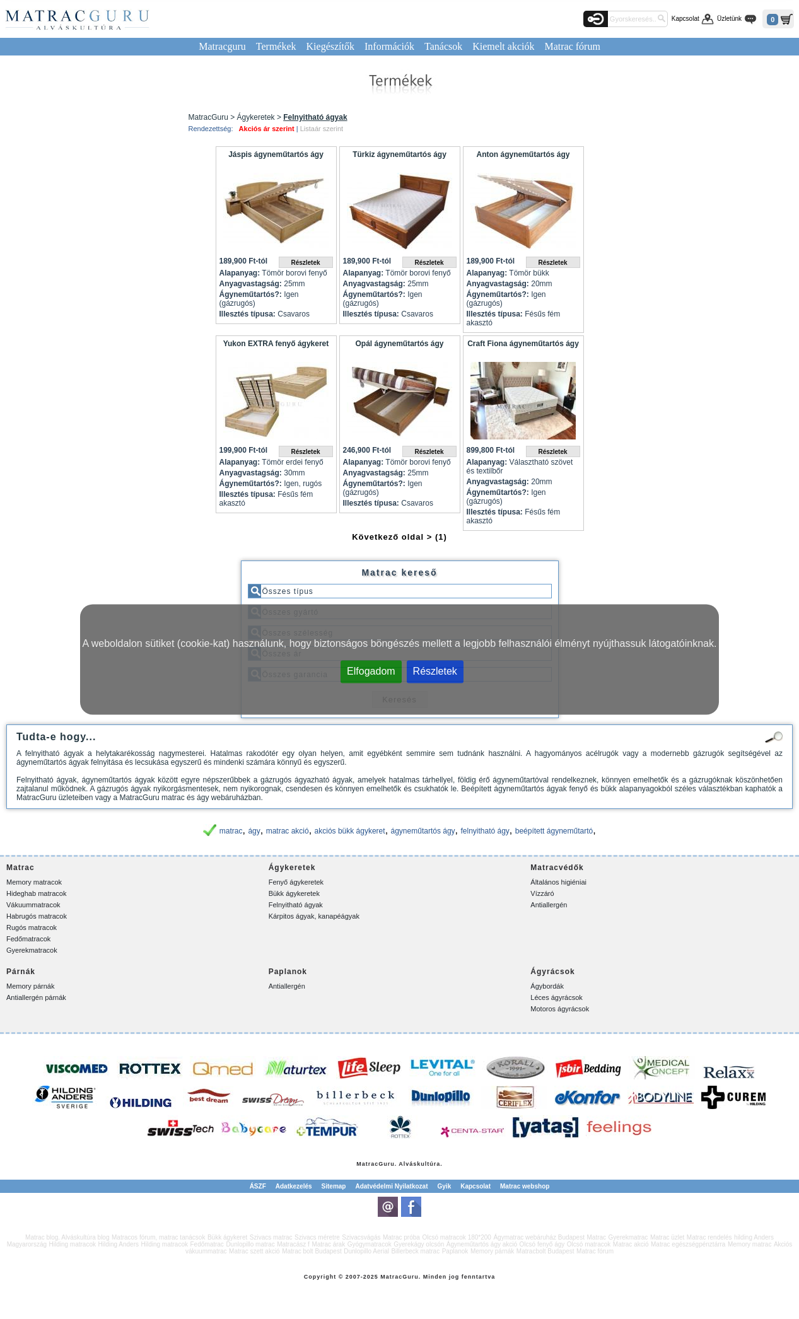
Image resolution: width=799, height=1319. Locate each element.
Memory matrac (749, 1244)
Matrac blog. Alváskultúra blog (67, 1237)
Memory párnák (30, 986)
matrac (231, 831)
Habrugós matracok (36, 916)
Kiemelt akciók (503, 46)
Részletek (435, 671)
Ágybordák (547, 986)
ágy (254, 831)
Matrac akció (631, 1244)
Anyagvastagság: (250, 283)
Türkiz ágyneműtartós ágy (399, 154)
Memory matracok (34, 882)
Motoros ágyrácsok (559, 1009)
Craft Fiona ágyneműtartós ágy (523, 343)
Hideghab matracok (36, 893)
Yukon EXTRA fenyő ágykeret (276, 343)
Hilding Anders (118, 1244)
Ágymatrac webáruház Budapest (539, 1237)
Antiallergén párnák (36, 997)
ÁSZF (258, 1186)
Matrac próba (401, 1237)
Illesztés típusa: (247, 314)
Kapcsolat (685, 18)
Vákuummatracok (33, 905)
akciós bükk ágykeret (350, 831)
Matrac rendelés (709, 1237)
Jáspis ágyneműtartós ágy (276, 154)
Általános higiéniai (558, 882)
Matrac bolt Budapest (312, 1251)
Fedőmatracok (28, 939)
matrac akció (287, 831)
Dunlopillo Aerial (366, 1251)
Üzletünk (729, 18)
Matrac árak (328, 1244)
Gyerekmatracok (31, 950)
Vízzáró (542, 893)
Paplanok (455, 1251)
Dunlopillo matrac (250, 1244)
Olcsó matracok (588, 1244)
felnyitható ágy (484, 831)
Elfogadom (371, 671)
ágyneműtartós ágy (423, 831)
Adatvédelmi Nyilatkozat (391, 1186)
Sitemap (334, 1186)
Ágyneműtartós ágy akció (481, 1244)
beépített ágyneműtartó (554, 831)
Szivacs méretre (317, 1237)
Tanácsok (443, 46)
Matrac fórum (572, 46)
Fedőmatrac (207, 1244)
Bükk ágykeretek (294, 893)
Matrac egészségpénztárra (688, 1244)
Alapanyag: (239, 273)
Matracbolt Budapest (545, 1251)
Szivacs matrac (271, 1237)
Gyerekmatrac (628, 1237)
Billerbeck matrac (415, 1251)
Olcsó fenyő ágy (542, 1244)
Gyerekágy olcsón (419, 1244)
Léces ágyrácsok (556, 997)
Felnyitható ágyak (296, 905)
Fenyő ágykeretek (296, 882)
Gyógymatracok (369, 1244)
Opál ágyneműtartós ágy (399, 343)
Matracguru (222, 46)
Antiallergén (548, 905)
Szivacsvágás (361, 1237)
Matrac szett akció (254, 1251)
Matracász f (293, 1244)
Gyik (445, 1186)
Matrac (367, 1164)
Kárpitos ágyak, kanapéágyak (314, 916)
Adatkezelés (294, 1186)
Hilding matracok (72, 1244)
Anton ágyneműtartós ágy (522, 154)
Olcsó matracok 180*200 (456, 1237)
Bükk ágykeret (227, 1237)
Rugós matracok (31, 927)
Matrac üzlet (667, 1237)
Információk (389, 46)
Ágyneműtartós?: (250, 294)
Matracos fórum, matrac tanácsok (158, 1237)
